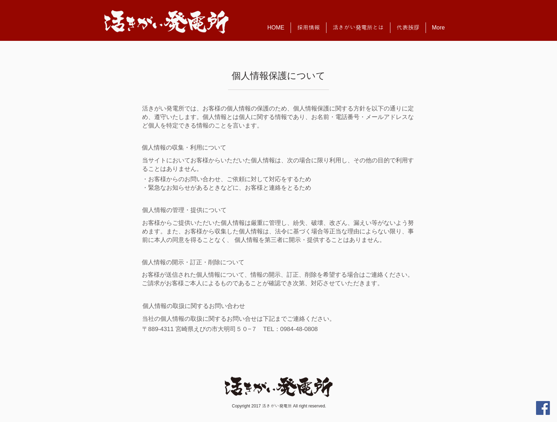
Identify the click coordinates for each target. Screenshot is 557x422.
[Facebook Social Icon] (543, 408)
